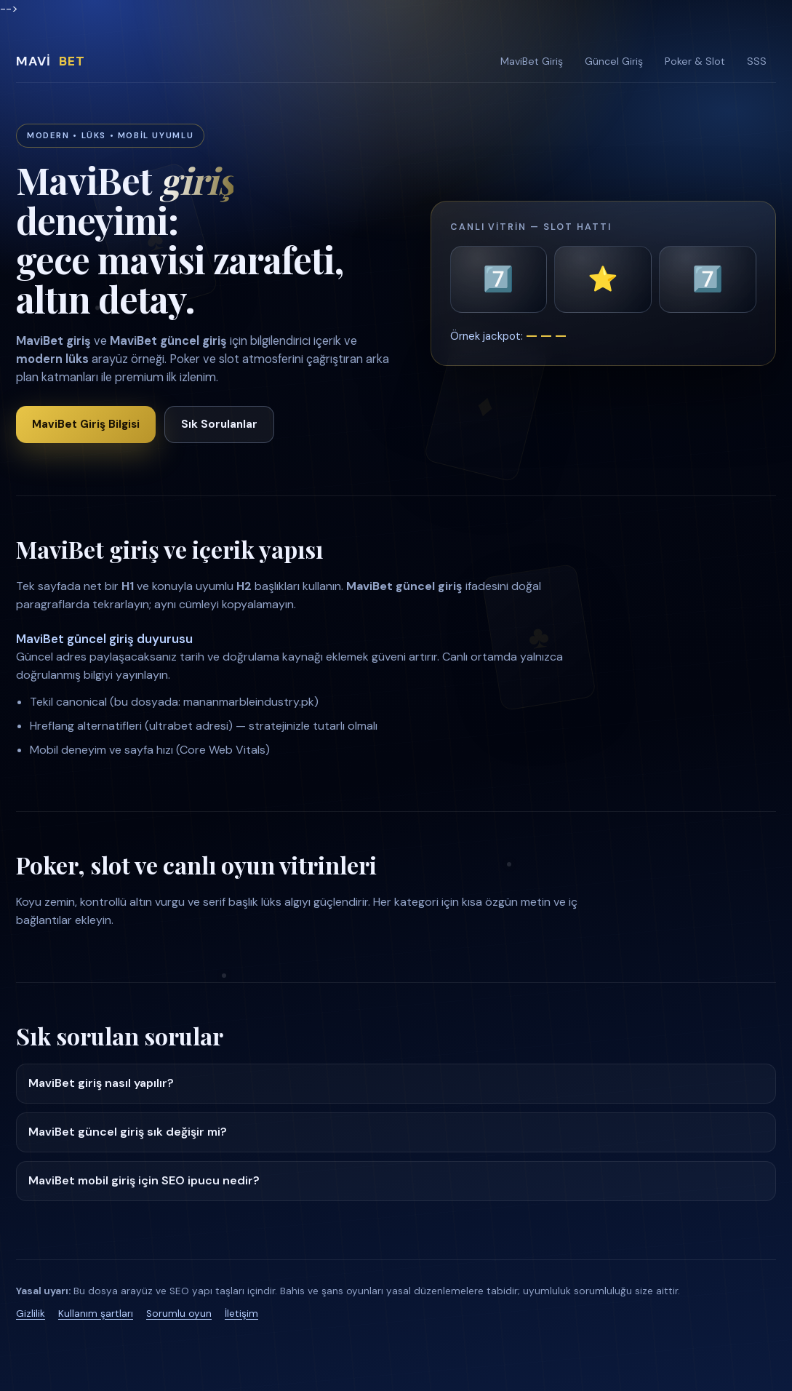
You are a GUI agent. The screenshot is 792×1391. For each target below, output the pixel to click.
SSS (757, 61)
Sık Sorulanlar (219, 424)
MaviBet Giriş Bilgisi (86, 424)
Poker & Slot (695, 61)
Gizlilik (30, 1313)
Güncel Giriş (614, 61)
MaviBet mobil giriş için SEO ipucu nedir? (144, 1180)
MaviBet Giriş (531, 61)
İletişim (241, 1313)
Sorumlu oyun (179, 1313)
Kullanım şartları (95, 1313)
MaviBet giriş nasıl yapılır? (101, 1083)
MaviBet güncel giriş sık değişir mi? (127, 1131)
